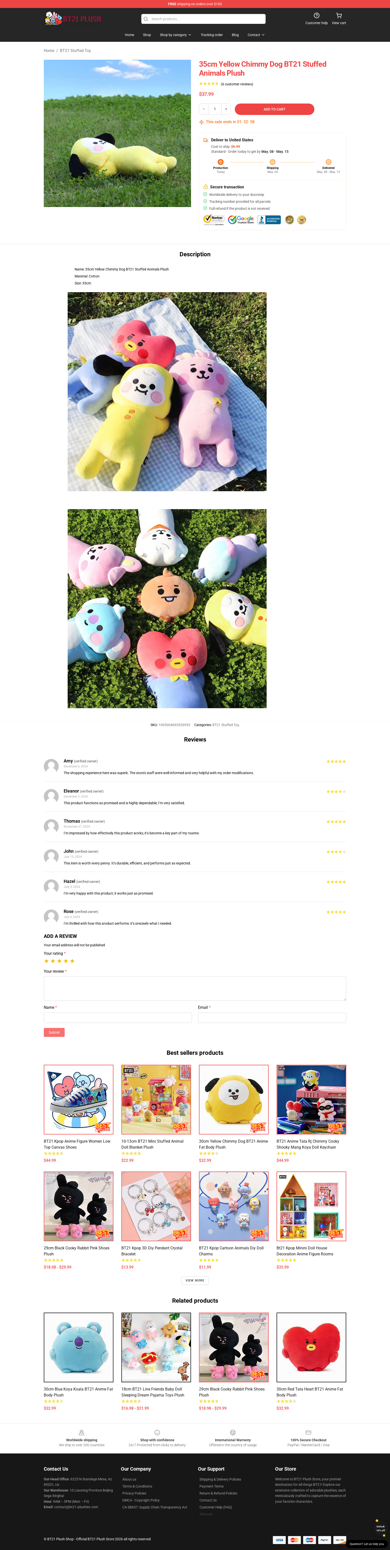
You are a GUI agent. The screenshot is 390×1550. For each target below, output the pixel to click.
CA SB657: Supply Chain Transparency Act (154, 1507)
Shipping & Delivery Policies (220, 1479)
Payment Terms (211, 1486)
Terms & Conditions (137, 1486)
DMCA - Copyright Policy (141, 1500)
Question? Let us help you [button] (367, 1544)
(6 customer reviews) (237, 84)
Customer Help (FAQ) (215, 1507)
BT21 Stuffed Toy (75, 50)
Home (49, 50)
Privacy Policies (134, 1493)
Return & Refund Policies (218, 1493)
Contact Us (208, 1500)
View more (195, 1280)
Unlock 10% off (380, 1528)
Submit (54, 1032)
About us (129, 1479)
